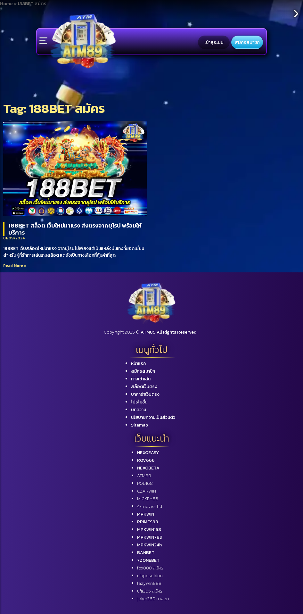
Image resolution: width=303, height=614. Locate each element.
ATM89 (144, 475)
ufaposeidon (150, 575)
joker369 (153, 598)
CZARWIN (146, 491)
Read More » (15, 266)
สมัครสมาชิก (247, 42)
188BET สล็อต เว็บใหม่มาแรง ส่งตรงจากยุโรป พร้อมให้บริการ (75, 229)
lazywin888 (149, 583)
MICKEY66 (147, 498)
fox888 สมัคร (150, 568)
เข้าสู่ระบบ (214, 42)
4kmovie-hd (149, 506)
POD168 (145, 483)
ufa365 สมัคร (149, 591)
